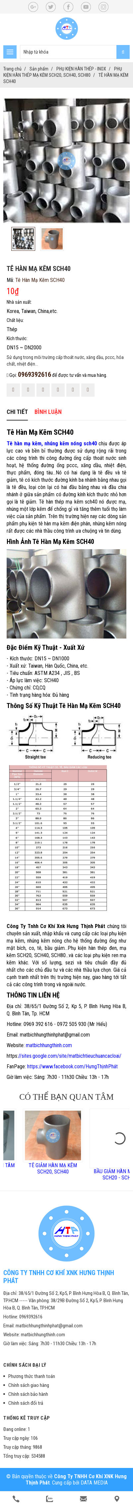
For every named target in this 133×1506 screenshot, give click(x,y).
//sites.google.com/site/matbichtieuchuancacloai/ (69, 1056)
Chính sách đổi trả (25, 1403)
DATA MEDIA (94, 1483)
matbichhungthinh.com (49, 1045)
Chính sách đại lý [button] (24, 1365)
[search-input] (74, 52)
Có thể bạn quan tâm (66, 1096)
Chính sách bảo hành (28, 1394)
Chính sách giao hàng (28, 1385)
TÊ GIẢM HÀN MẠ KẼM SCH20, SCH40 (100, 1168)
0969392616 (34, 374)
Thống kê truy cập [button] (26, 1418)
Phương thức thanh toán (31, 1376)
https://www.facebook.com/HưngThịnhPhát (72, 1066)
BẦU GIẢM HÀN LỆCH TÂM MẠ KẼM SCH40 (33, 1168)
